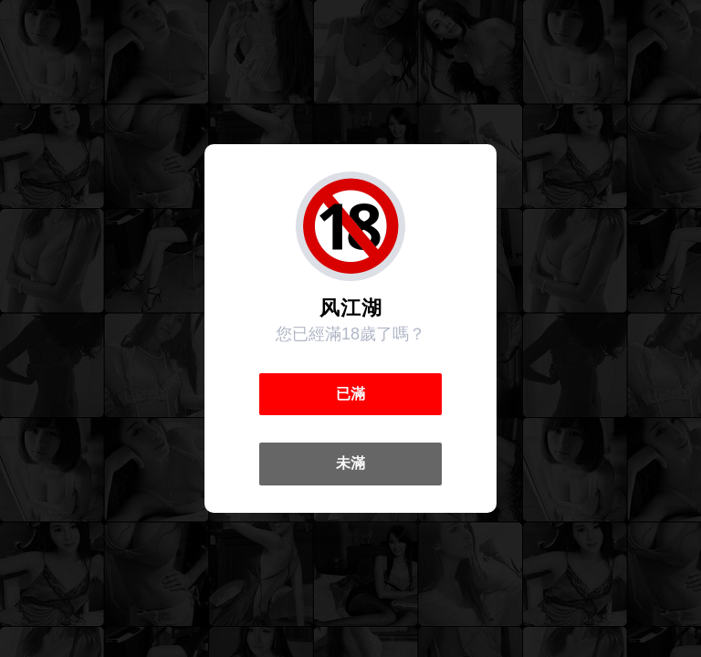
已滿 (350, 394)
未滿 (350, 463)
